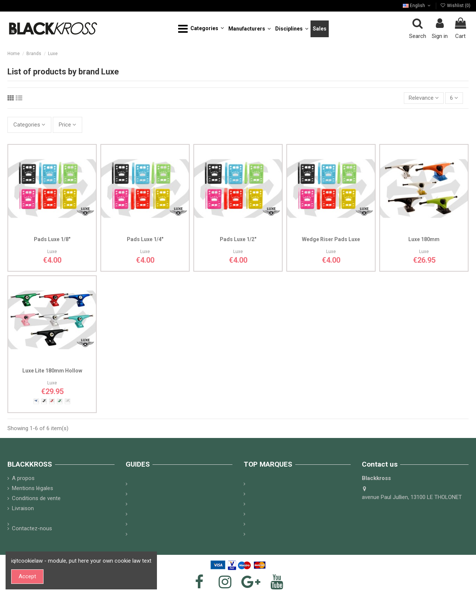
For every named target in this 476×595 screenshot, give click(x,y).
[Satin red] (52, 401)
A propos (23, 478)
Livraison (23, 508)
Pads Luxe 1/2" (238, 239)
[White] (67, 401)
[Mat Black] (44, 401)
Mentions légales (32, 488)
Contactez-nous (32, 528)
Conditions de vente (36, 498)
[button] (201, 28)
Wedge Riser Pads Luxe (331, 239)
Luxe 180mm (424, 239)
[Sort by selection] (424, 98)
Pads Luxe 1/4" (145, 239)
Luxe (52, 251)
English (417, 5)
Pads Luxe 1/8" (52, 239)
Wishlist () (455, 5)
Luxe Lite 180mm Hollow (52, 371)
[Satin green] (59, 401)
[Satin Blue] (36, 401)
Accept (27, 576)
